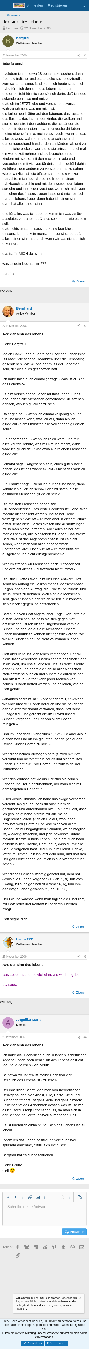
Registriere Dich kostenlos (32, 1301)
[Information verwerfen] (80, 1298)
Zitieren (81, 281)
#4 (85, 1037)
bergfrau (12, 28)
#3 (85, 956)
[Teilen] (79, 55)
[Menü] (6, 5)
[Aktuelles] (74, 5)
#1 (85, 55)
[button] (7, 1197)
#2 (85, 326)
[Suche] (83, 5)
